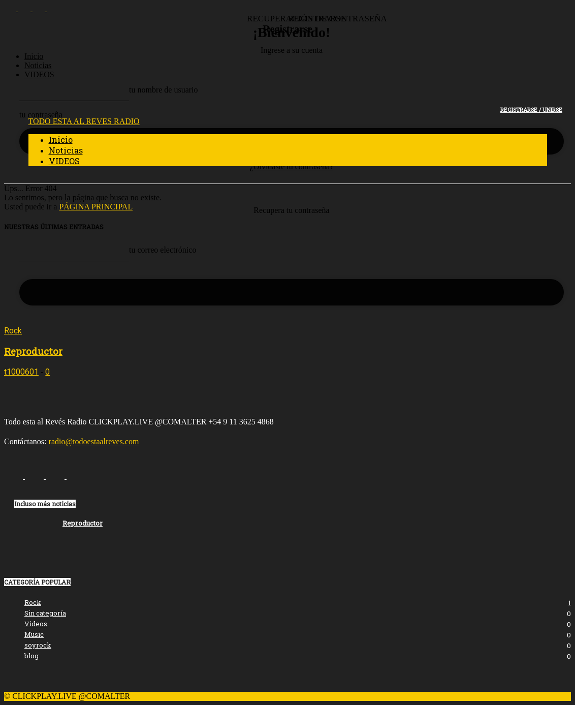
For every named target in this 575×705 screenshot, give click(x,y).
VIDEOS (39, 74)
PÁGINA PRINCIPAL (96, 206)
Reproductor (33, 351)
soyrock (37, 645)
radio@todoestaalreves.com (94, 441)
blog (31, 655)
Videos (35, 623)
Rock (13, 330)
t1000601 (21, 372)
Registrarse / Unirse (531, 109)
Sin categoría (45, 613)
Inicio (33, 56)
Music (34, 634)
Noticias (37, 65)
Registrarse (287, 29)
